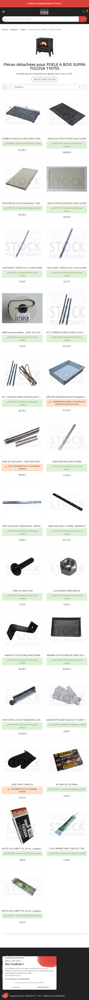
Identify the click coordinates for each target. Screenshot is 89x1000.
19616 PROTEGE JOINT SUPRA (66, 461)
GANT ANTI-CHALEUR (22, 784)
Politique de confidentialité (54, 996)
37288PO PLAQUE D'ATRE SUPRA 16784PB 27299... (22, 138)
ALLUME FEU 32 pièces (67, 784)
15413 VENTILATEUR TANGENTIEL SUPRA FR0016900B (22, 720)
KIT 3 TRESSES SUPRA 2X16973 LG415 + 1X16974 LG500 (66, 332)
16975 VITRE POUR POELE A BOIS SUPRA (66, 203)
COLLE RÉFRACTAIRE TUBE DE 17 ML (67, 848)
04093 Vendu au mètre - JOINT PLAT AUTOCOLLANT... (22, 332)
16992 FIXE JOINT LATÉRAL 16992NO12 (67, 526)
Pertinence (48, 87)
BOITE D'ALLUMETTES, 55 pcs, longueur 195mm (22, 911)
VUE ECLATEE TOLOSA (44, 79)
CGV (39, 996)
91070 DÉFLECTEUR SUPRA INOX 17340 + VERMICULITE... (22, 203)
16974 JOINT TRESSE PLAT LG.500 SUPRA (22, 268)
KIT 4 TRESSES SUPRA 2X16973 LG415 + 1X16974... (22, 397)
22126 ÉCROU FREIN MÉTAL (66, 590)
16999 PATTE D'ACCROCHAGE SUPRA (22, 655)
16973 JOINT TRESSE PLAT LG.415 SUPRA (67, 268)
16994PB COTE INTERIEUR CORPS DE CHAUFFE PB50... (66, 655)
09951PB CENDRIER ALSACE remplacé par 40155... (66, 397)
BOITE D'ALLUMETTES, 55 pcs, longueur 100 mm (22, 848)
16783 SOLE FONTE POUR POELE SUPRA (66, 138)
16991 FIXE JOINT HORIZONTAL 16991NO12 (22, 526)
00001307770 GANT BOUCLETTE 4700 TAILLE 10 (66, 720)
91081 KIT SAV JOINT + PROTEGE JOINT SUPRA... (22, 461)
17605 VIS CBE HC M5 (22, 590)
